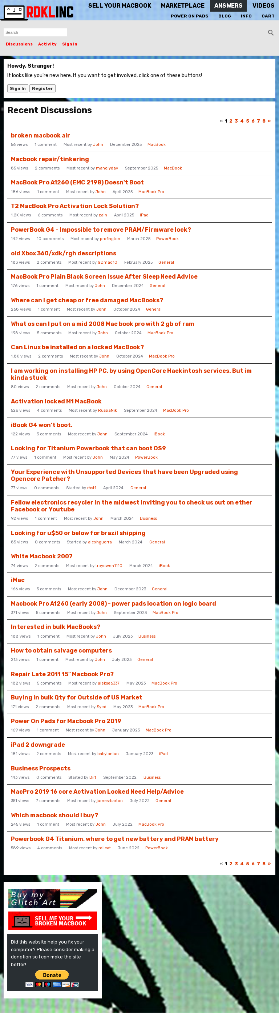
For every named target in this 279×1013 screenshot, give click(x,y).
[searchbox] (35, 32)
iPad (144, 215)
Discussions (19, 44)
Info (246, 16)
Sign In (69, 44)
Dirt (92, 777)
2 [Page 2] (230, 121)
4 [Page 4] (242, 121)
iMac (18, 580)
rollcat (104, 848)
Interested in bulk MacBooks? (55, 626)
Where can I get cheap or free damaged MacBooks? (87, 300)
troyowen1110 (109, 565)
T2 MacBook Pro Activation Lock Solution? (75, 206)
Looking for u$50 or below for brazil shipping (78, 533)
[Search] (271, 33)
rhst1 (91, 488)
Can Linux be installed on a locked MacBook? (77, 347)
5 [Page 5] (247, 121)
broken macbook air (40, 135)
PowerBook (167, 238)
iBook (159, 434)
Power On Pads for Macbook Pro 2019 (66, 721)
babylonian (108, 753)
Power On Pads (190, 16)
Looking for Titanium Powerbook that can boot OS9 (88, 448)
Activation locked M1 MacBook (56, 401)
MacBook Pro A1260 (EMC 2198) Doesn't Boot (77, 182)
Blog (224, 16)
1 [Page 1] (226, 121)
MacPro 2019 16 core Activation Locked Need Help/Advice (97, 791)
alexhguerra (100, 542)
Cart (268, 16)
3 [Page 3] (236, 121)
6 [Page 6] (253, 121)
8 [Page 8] (264, 121)
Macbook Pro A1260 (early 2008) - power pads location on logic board (113, 603)
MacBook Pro (151, 192)
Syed (101, 707)
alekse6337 (109, 683)
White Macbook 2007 (42, 556)
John (98, 144)
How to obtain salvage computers (61, 650)
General (166, 262)
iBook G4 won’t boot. (42, 425)
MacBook (156, 144)
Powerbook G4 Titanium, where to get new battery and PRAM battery (115, 838)
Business (148, 518)
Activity (47, 44)
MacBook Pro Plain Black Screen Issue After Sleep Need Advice (104, 276)
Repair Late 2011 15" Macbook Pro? (62, 674)
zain (103, 215)
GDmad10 (107, 262)
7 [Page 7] (258, 121)
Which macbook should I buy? (54, 815)
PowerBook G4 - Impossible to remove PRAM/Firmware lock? (101, 229)
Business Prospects (40, 768)
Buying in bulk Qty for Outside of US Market (76, 697)
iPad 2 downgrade (38, 744)
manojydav (107, 168)
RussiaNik (107, 410)
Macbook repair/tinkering (50, 159)
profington (110, 238)
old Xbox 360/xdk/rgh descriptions (63, 253)
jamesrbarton (110, 800)
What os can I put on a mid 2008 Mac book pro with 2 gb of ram (102, 323)
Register (42, 88)
